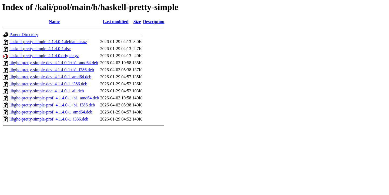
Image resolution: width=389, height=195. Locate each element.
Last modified (116, 21)
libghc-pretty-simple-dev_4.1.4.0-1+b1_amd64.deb (53, 62)
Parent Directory (23, 34)
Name (54, 21)
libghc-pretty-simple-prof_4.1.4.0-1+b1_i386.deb (52, 105)
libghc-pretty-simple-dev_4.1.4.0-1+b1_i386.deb (51, 69)
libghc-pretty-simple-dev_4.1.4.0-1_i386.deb (48, 84)
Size (137, 21)
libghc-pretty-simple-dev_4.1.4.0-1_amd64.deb (50, 76)
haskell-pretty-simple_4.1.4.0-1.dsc (40, 48)
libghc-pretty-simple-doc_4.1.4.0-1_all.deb (46, 91)
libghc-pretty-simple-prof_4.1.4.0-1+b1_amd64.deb (54, 98)
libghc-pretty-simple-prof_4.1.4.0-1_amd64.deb (50, 112)
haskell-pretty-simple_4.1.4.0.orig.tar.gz (44, 55)
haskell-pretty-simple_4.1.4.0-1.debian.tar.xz (48, 41)
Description (153, 21)
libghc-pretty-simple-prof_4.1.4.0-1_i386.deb (48, 119)
